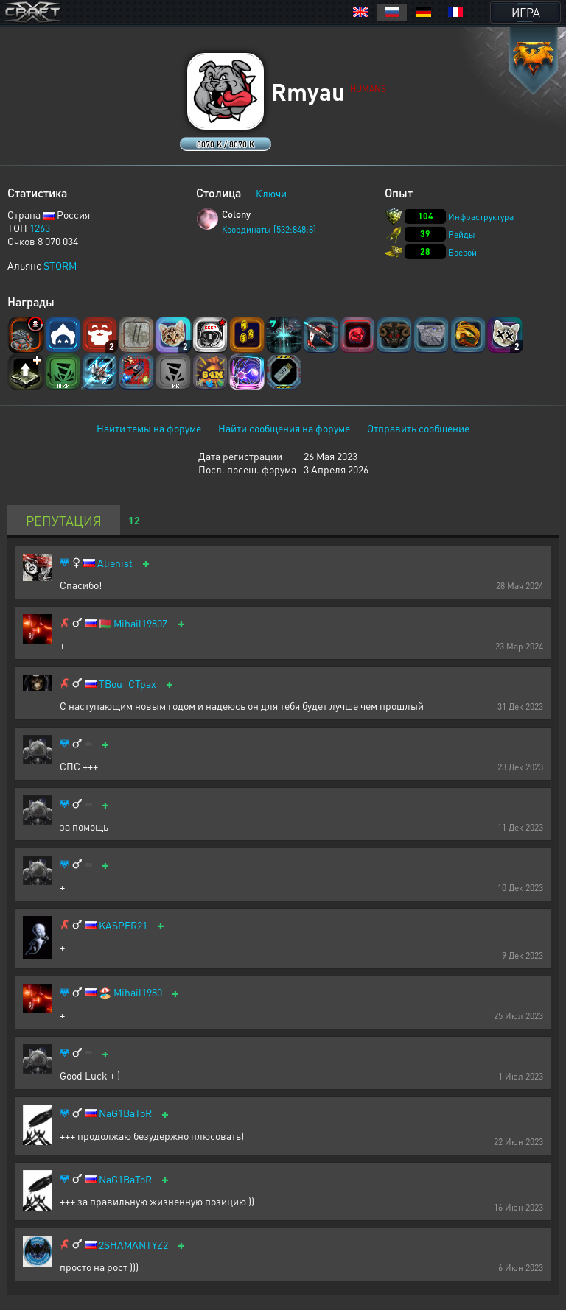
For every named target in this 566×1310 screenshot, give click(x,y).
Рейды (461, 234)
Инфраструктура (481, 216)
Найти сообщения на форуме (284, 427)
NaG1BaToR (125, 1113)
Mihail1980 (137, 992)
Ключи (271, 193)
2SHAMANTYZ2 (133, 1245)
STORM (60, 265)
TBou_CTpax (127, 683)
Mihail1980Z (140, 623)
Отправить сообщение (418, 427)
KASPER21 (123, 925)
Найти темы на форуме (149, 427)
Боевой (462, 252)
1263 (39, 227)
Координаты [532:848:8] (269, 229)
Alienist (115, 563)
